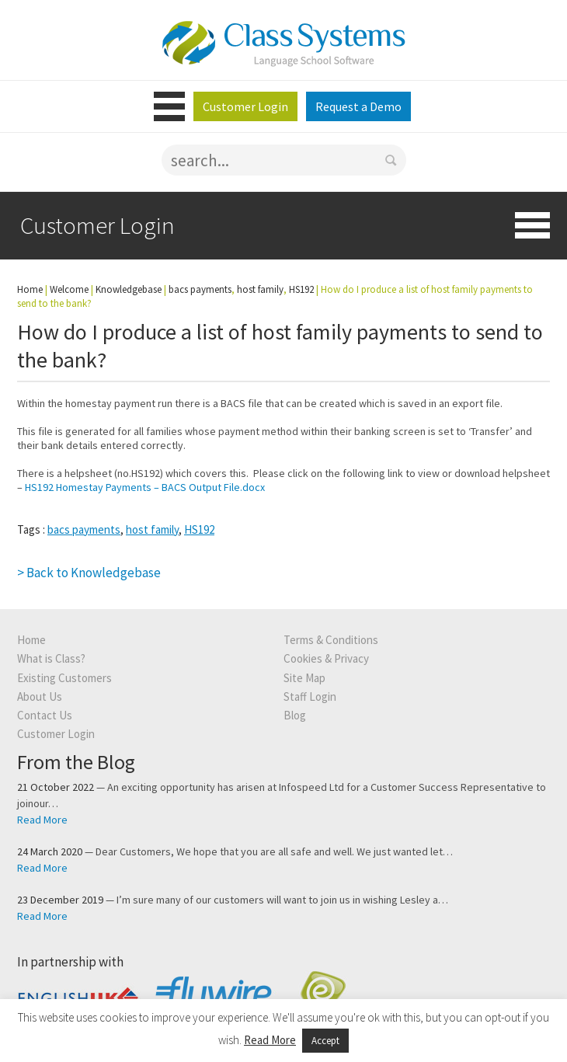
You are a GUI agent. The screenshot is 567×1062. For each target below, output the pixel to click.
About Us (39, 696)
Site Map (304, 677)
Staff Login (310, 696)
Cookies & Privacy (326, 658)
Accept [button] (325, 1040)
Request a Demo (358, 106)
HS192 (199, 529)
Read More (42, 820)
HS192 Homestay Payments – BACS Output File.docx (145, 487)
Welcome (69, 289)
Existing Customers (64, 677)
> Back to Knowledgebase (89, 572)
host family (152, 529)
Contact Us (44, 715)
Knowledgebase (129, 289)
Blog (295, 715)
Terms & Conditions (331, 639)
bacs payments (83, 529)
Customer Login (245, 106)
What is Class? (51, 658)
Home (30, 289)
